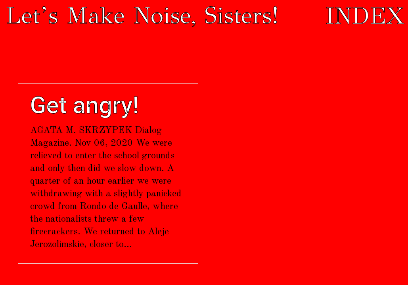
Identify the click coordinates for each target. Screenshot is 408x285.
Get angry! (84, 105)
